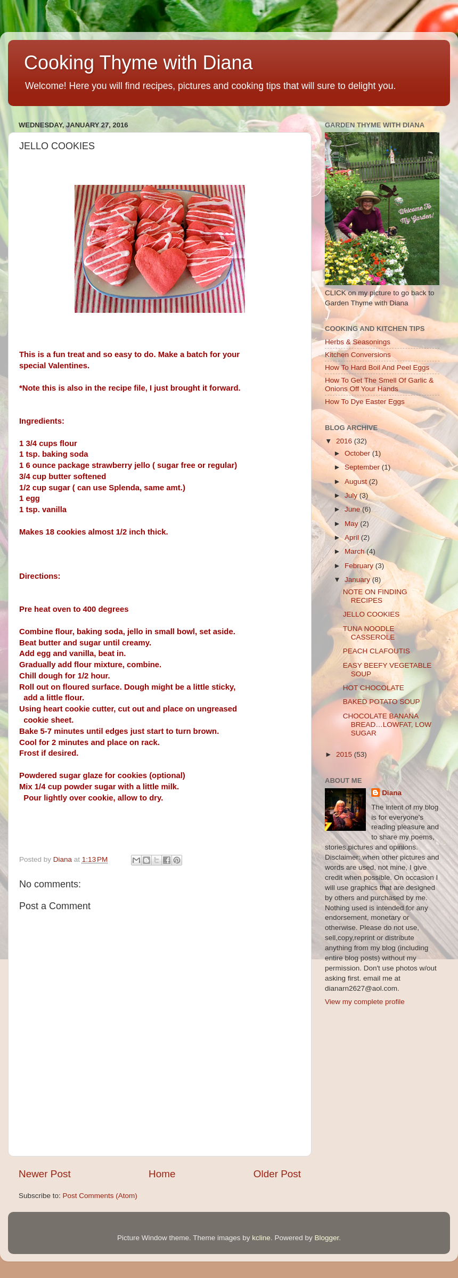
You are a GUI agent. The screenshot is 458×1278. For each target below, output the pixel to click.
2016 (345, 441)
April (353, 537)
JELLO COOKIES (371, 614)
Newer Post (45, 1173)
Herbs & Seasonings (357, 342)
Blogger (326, 1238)
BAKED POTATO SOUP (381, 702)
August (357, 482)
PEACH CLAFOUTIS (376, 651)
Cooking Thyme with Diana (138, 63)
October (358, 453)
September (363, 467)
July (352, 495)
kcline (261, 1238)
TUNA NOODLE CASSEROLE (369, 633)
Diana (392, 793)
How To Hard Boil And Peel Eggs (377, 367)
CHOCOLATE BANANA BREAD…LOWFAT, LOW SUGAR (387, 724)
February (360, 566)
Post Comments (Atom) (100, 1196)
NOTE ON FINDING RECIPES (375, 596)
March (355, 551)
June (353, 509)
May (352, 524)
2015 (345, 754)
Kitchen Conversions (358, 355)
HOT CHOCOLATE (373, 688)
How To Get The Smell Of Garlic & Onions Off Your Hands (379, 384)
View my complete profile (365, 1002)
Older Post (277, 1173)
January (358, 580)
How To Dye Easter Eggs (365, 402)
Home (162, 1173)
